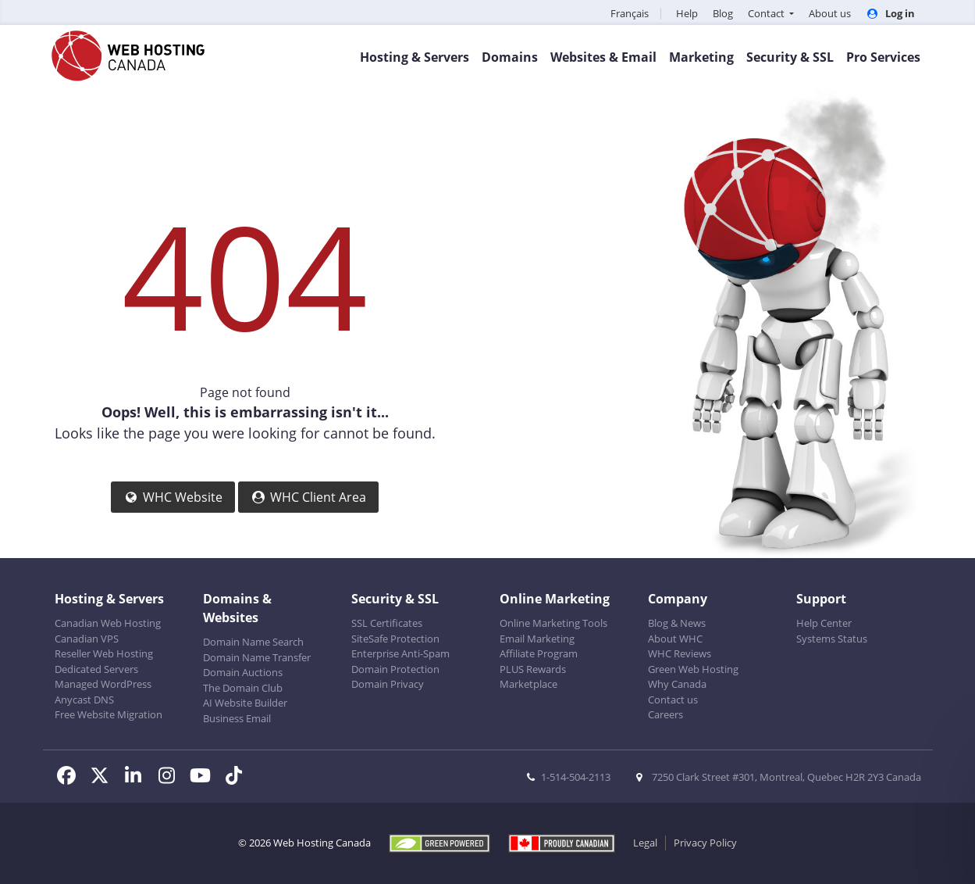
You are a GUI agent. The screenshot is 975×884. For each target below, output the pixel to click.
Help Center (824, 623)
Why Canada (677, 684)
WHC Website (172, 497)
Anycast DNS (84, 700)
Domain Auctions (243, 672)
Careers (665, 714)
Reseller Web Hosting (104, 653)
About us (830, 13)
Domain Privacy (387, 684)
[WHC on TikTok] (237, 777)
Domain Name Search (253, 642)
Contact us (673, 700)
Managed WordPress (103, 684)
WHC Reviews (679, 653)
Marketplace (528, 684)
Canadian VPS (87, 639)
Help (687, 13)
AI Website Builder (245, 703)
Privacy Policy (705, 843)
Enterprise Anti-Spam (400, 653)
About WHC (675, 639)
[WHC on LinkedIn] (138, 777)
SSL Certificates (386, 623)
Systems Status (831, 639)
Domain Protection (395, 669)
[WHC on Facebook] (71, 777)
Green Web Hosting (693, 669)
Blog (723, 13)
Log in (890, 13)
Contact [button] (767, 13)
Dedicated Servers (96, 669)
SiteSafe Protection (395, 639)
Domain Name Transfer (257, 657)
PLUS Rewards (533, 669)
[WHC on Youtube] (205, 777)
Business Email (237, 718)
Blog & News (677, 623)
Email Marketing (537, 639)
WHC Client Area (308, 497)
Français (629, 13)
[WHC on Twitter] (104, 777)
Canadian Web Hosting (108, 623)
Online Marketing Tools (553, 623)
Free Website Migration (108, 714)
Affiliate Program (539, 653)
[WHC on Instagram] (171, 777)
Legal (645, 843)
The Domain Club (243, 688)
